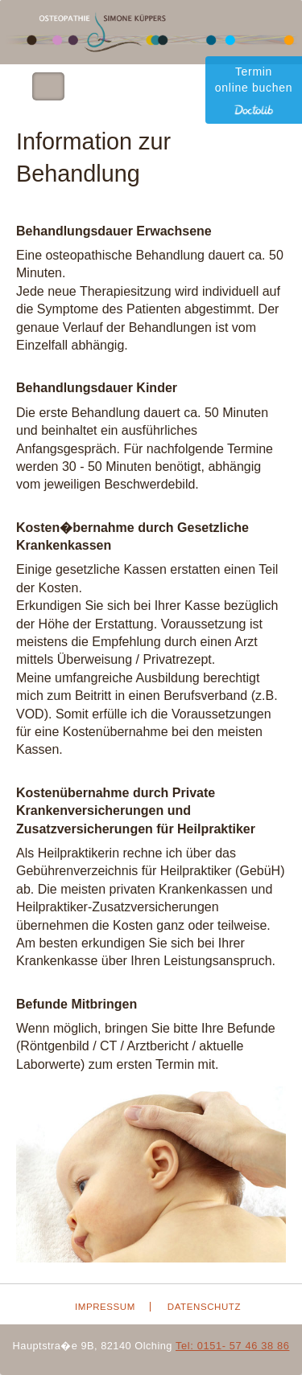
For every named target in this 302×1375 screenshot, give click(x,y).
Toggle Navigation (48, 86)
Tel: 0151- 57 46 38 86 (232, 1346)
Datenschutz (204, 1307)
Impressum (105, 1307)
